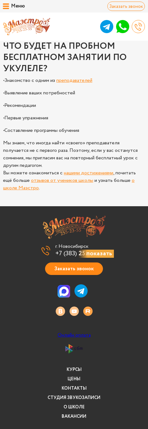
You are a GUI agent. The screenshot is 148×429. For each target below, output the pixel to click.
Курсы (74, 370)
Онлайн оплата (74, 335)
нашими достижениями (88, 173)
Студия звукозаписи (74, 398)
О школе (74, 407)
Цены (74, 379)
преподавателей (74, 80)
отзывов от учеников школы (62, 180)
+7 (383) (81, 254)
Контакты (74, 388)
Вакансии (74, 416)
